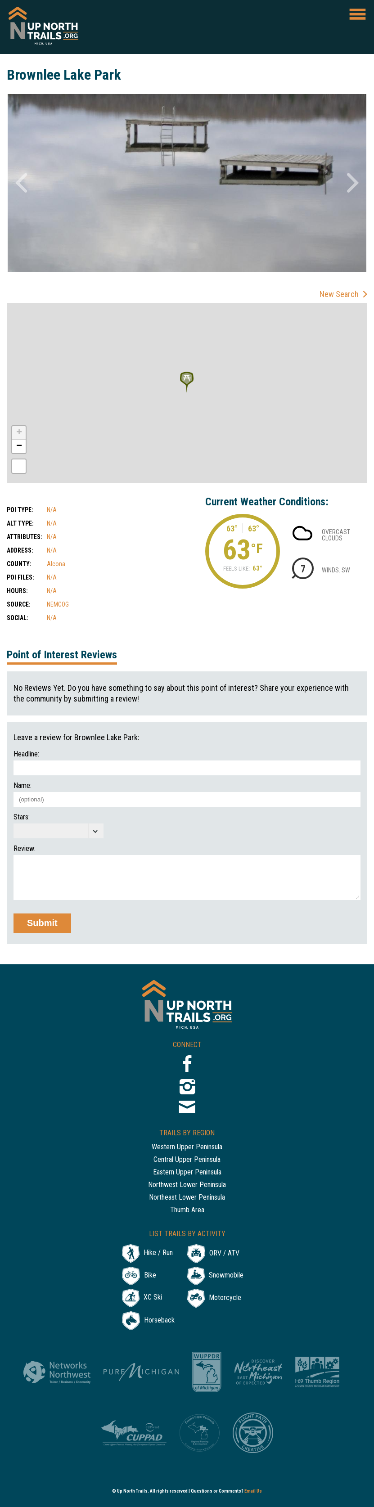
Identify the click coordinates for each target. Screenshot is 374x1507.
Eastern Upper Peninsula (187, 1172)
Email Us (253, 1491)
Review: (25, 848)
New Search (339, 294)
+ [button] (19, 433)
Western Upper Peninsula (187, 1147)
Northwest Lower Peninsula (187, 1185)
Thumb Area (187, 1210)
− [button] (19, 446)
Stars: (22, 817)
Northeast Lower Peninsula (187, 1197)
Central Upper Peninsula (187, 1160)
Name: (23, 785)
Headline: (26, 754)
